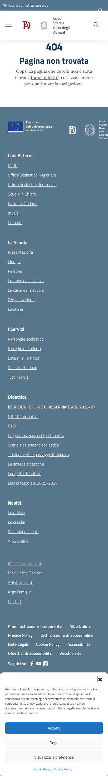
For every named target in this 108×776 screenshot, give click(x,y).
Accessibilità (78, 644)
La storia (15, 309)
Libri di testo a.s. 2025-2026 (33, 483)
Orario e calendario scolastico (33, 445)
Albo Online (18, 541)
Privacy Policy (63, 769)
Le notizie (16, 512)
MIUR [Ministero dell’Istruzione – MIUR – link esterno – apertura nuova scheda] (13, 165)
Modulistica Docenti (25, 563)
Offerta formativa (23, 416)
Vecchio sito (70, 653)
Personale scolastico (25, 339)
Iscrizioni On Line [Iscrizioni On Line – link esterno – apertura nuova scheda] (22, 203)
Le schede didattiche (26, 464)
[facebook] (32, 663)
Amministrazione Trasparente (35, 626)
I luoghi (14, 261)
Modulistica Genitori (25, 573)
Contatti (15, 601)
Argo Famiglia (19, 592)
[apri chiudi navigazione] (8, 25)
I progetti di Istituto (24, 473)
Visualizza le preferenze (54, 757)
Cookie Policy (42, 769)
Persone (15, 271)
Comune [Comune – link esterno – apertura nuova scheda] (15, 222)
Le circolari (17, 522)
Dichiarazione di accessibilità (67, 635)
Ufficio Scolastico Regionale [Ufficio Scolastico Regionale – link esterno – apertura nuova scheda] (32, 175)
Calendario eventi (23, 531)
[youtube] (38, 663)
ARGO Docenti (20, 582)
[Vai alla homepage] (33, 25)
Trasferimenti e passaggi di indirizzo (38, 454)
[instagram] (45, 663)
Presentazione (20, 252)
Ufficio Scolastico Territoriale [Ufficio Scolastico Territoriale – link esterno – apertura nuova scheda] (32, 184)
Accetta (54, 728)
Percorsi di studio (22, 367)
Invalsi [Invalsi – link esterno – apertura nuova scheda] (13, 213)
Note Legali (18, 644)
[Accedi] (100, 10)
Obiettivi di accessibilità (30, 653)
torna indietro (44, 77)
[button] (100, 679)
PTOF (12, 426)
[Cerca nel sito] (96, 25)
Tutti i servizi (18, 377)
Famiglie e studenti (24, 348)
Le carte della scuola (26, 290)
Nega (54, 743)
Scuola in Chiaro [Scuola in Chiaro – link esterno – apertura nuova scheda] (22, 194)
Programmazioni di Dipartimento (36, 435)
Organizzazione (21, 299)
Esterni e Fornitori (23, 358)
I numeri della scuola (26, 280)
